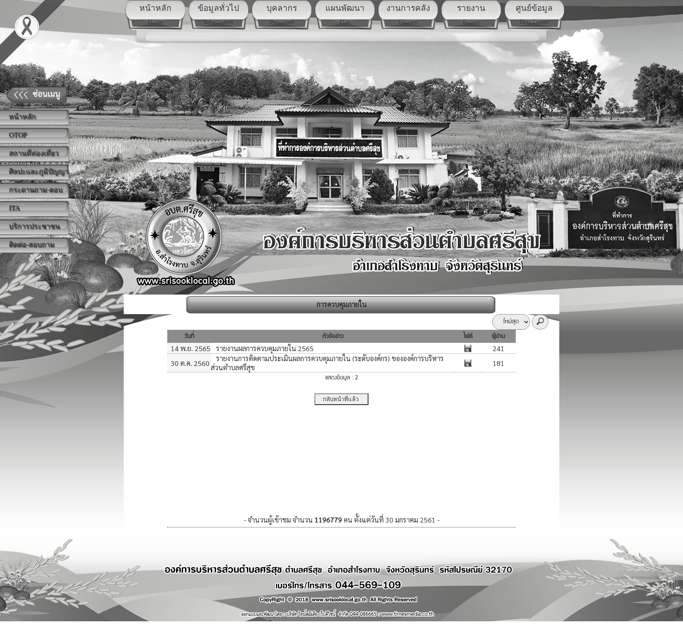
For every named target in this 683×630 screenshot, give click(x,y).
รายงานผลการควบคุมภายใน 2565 (264, 348)
